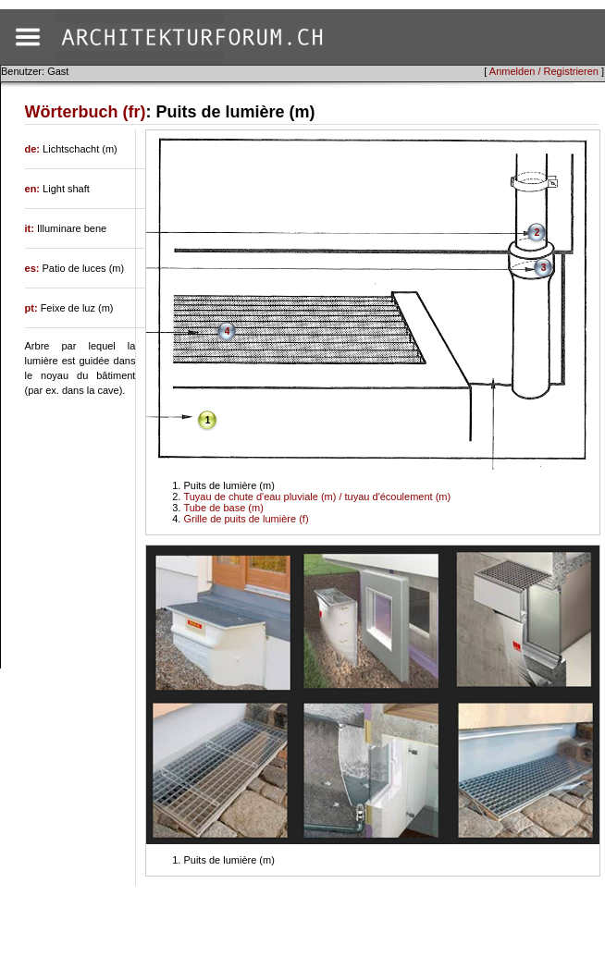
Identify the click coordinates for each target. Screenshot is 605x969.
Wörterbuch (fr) (85, 112)
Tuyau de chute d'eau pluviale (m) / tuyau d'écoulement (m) (317, 496)
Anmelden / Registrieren (544, 71)
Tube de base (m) (223, 507)
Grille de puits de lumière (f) (245, 518)
